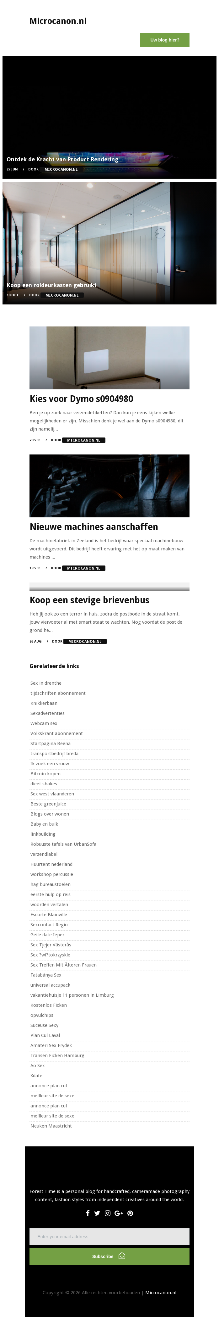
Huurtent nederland (51, 864)
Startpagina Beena (50, 743)
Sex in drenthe (45, 683)
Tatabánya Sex (45, 975)
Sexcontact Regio (49, 925)
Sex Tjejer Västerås (50, 945)
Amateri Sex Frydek (51, 1045)
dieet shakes (43, 784)
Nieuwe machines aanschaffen (93, 527)
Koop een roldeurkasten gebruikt (52, 285)
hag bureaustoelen (50, 884)
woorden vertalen (49, 904)
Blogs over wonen (49, 814)
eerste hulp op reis (50, 894)
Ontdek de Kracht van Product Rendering (62, 159)
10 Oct (13, 295)
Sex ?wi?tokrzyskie (50, 955)
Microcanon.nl (160, 1292)
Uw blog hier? (164, 39)
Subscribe (108, 1255)
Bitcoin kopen (45, 774)
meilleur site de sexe (52, 1096)
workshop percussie (51, 874)
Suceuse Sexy (44, 1025)
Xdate (36, 1075)
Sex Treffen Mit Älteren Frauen (63, 965)
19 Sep (34, 568)
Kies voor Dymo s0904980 (81, 399)
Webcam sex (43, 723)
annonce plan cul (48, 1086)
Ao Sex (37, 1065)
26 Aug (35, 641)
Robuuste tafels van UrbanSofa (63, 844)
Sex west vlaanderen (52, 794)
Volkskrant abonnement (56, 733)
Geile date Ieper (47, 935)
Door (55, 169)
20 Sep (34, 440)
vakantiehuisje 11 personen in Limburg (72, 995)
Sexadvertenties (47, 713)
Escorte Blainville (48, 914)
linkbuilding (43, 834)
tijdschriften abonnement (58, 693)
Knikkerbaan (43, 703)
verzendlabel (43, 854)
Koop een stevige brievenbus (89, 600)
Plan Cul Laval (45, 1035)
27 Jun (12, 169)
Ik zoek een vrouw (49, 763)
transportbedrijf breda (54, 753)
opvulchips (41, 1015)
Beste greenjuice (48, 804)
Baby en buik (44, 824)
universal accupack (50, 985)
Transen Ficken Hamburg (57, 1055)
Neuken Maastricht (51, 1126)
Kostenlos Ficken (48, 1005)
